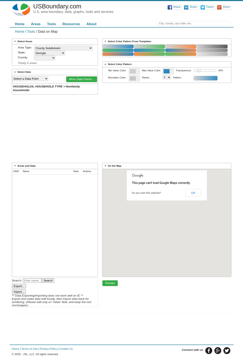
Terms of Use (29, 348)
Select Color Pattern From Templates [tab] (127, 41)
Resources (71, 24)
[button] (82, 79)
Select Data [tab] (22, 72)
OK (193, 192)
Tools (51, 24)
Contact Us (66, 348)
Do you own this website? (146, 192)
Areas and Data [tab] (24, 166)
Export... (19, 286)
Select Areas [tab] (22, 41)
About (91, 24)
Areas (35, 24)
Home (20, 24)
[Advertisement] (121, 130)
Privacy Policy (48, 348)
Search (48, 280)
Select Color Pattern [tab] (118, 64)
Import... (19, 291)
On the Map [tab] (112, 166)
